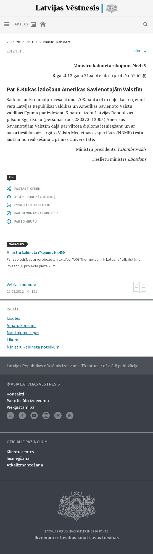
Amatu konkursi (21, 325)
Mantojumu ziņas (23, 332)
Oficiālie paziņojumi (28, 441)
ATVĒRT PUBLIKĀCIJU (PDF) (34, 197)
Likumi (13, 339)
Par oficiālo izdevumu (28, 400)
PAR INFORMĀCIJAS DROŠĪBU (36, 213)
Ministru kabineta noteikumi (33, 347)
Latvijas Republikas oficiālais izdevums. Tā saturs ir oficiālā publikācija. (73, 365)
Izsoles (13, 318)
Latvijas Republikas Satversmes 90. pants (76, 531)
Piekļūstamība (21, 407)
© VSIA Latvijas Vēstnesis (33, 384)
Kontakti (15, 394)
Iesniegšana (18, 458)
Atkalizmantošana (25, 465)
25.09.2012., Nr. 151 (22, 41)
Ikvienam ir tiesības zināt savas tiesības (76, 537)
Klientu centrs (20, 451)
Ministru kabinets (57, 41)
